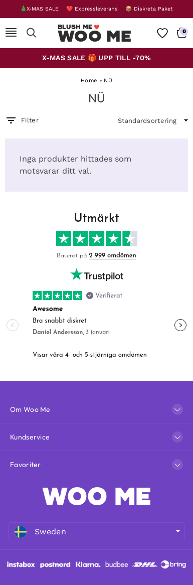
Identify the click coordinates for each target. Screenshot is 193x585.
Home (89, 80)
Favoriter (25, 464)
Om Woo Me (30, 409)
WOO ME (96, 496)
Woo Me (94, 36)
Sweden (40, 532)
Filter (22, 120)
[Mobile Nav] (11, 33)
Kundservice (30, 437)
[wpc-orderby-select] (153, 121)
